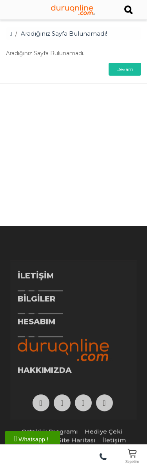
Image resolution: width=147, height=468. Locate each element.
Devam (124, 69)
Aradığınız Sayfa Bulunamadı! (64, 33)
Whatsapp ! (31, 439)
